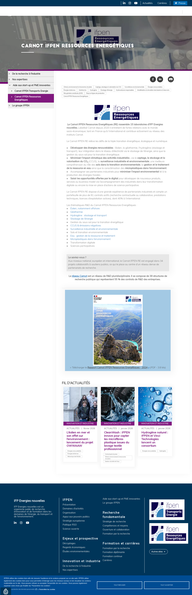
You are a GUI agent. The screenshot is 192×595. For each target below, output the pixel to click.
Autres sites (157, 551)
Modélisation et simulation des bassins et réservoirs (153, 90)
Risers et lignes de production (95, 93)
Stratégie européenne (74, 521)
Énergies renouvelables (155, 87)
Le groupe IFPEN (20, 105)
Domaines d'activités (73, 508)
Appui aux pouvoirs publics (76, 517)
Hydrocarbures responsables (125, 90)
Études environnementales (76, 551)
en (179, 11)
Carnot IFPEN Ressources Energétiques (28, 98)
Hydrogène (93, 90)
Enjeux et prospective (52, 12)
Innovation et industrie (79, 12)
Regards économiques (74, 547)
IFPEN (33, 12)
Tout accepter (167, 585)
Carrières (162, 3)
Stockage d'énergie (106, 90)
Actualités (147, 3)
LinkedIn (123, 3)
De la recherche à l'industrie (26, 73)
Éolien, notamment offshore (85, 208)
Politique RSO (70, 525)
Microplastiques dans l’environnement (90, 239)
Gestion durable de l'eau (112, 461)
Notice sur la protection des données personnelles (19, 589)
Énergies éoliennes (69, 90)
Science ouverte (71, 529)
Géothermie (82, 90)
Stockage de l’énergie (81, 218)
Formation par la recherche (116, 534)
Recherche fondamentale (108, 12)
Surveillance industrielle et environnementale (94, 228)
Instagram (129, 3)
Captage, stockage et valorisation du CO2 (108, 87)
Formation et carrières (137, 12)
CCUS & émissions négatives (85, 225)
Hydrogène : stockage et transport (88, 215)
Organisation (69, 513)
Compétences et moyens (115, 526)
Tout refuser (119, 585)
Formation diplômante (114, 552)
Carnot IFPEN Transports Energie (31, 91)
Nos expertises (19, 79)
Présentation (69, 505)
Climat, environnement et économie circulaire (78, 87)
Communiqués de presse (111, 454)
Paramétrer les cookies (47, 589)
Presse (182, 3)
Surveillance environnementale (134, 87)
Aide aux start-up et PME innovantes (31, 85)
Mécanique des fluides (74, 456)
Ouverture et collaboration (116, 530)
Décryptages (69, 543)
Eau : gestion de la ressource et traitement (92, 235)
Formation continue (112, 556)
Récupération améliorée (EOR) (73, 93)
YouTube (135, 3)
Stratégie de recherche (114, 521)
